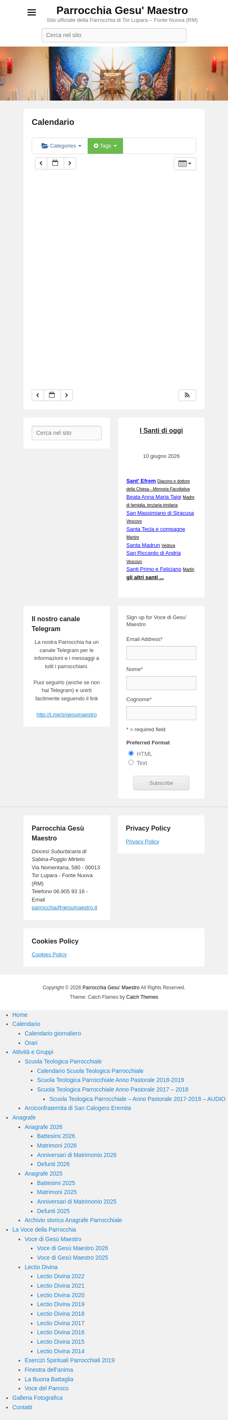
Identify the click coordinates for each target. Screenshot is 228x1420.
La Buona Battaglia (49, 1379)
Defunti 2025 (53, 1211)
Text (142, 763)
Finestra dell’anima (49, 1369)
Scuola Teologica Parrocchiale (63, 1061)
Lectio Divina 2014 (60, 1351)
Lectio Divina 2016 (60, 1332)
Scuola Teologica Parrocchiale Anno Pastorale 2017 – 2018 (112, 1089)
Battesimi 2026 (56, 1136)
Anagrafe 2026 (44, 1127)
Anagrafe (24, 1117)
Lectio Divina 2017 (60, 1323)
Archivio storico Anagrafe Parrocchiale (73, 1220)
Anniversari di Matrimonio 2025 (76, 1201)
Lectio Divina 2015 (60, 1341)
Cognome (138, 699)
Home (20, 1015)
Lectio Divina (41, 1267)
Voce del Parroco (47, 1388)
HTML (144, 754)
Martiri (188, 569)
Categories (61, 146)
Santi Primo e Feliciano (153, 569)
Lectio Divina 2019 (60, 1304)
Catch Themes (142, 997)
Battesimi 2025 (56, 1183)
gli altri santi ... (145, 577)
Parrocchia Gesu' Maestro (122, 10)
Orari (31, 1043)
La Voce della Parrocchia (44, 1229)
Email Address (144, 639)
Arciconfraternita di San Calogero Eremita (78, 1108)
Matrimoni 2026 (57, 1145)
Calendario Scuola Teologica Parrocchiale (90, 1071)
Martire (132, 537)
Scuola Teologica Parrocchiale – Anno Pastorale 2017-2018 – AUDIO (137, 1099)
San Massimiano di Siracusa (160, 513)
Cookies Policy (49, 954)
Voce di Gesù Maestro (53, 1239)
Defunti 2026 (53, 1164)
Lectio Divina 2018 (60, 1313)
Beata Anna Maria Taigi (153, 497)
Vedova (168, 545)
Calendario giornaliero (53, 1033)
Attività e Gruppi (33, 1052)
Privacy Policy (142, 841)
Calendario (53, 122)
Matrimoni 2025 (57, 1192)
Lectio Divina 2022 (60, 1276)
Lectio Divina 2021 (60, 1285)
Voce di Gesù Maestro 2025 (72, 1257)
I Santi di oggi (161, 430)
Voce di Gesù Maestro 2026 (72, 1248)
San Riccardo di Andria (153, 553)
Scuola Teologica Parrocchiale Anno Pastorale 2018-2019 (110, 1080)
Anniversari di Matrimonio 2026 (76, 1155)
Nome (134, 669)
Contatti (22, 1407)
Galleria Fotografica (37, 1397)
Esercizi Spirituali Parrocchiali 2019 (70, 1360)
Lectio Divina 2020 (60, 1295)
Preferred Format (148, 742)
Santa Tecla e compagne (155, 529)
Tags (105, 146)
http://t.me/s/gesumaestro (67, 714)
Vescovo (134, 521)
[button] (187, 395)
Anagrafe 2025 (44, 1173)
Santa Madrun (143, 545)
